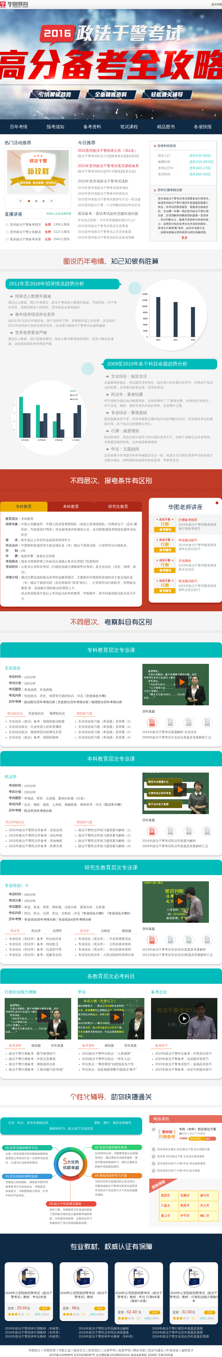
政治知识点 (15, 713)
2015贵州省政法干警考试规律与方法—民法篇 (109, 199)
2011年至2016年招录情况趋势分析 (46, 283)
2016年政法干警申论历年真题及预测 (177, 1332)
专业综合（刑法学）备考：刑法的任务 (35, 939)
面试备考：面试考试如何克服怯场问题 (108, 213)
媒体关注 (79, 1350)
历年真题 (148, 711)
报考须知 (55, 126)
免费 (48, 224)
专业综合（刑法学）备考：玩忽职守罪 (35, 949)
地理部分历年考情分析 (106, 702)
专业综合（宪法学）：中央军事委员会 (104, 939)
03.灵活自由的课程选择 (22, 1176)
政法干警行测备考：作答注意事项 (32, 1059)
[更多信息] (129, 171)
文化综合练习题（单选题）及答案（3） (105, 732)
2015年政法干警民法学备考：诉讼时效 (35, 835)
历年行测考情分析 (169, 190)
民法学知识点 (15, 822)
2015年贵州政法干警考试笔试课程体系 (108, 166)
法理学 (57, 931)
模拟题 (126, 931)
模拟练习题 (84, 713)
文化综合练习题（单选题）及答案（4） (105, 737)
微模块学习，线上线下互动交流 (71, 1128)
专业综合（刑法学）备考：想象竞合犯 (35, 955)
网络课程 (161, 1119)
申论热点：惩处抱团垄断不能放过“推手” (109, 1069)
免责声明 (124, 1350)
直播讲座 (13, 214)
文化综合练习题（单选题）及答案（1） (105, 721)
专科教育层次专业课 (111, 650)
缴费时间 (164, 162)
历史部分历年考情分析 (73, 702)
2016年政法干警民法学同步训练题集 (104, 1332)
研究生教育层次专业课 (111, 867)
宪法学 (84, 931)
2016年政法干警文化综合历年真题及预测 (180, 1336)
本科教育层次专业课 (111, 759)
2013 (152, 724)
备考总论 (159, 992)
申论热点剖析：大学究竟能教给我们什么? (107, 220)
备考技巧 (161, 1045)
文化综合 (185, 560)
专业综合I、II (16, 885)
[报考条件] (117, 156)
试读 (44, 1308)
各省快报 (203, 126)
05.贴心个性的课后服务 (65, 1203)
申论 (82, 992)
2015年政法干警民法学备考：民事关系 (35, 846)
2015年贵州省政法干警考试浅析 (103, 181)
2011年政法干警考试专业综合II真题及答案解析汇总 (177, 955)
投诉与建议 (156, 1350)
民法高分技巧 (188, 581)
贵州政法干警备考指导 (25, 224)
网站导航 (139, 1350)
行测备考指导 (188, 520)
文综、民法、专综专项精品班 (28, 1122)
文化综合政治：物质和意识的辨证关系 (35, 732)
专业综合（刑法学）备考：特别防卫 (34, 944)
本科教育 (71, 506)
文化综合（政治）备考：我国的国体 (34, 737)
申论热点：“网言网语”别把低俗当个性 (108, 1064)
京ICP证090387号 (84, 1355)
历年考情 (19, 126)
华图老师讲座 (185, 507)
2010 (207, 724)
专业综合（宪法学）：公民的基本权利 (104, 944)
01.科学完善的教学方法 (22, 1148)
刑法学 (15, 931)
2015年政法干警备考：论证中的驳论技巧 (183, 1069)
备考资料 (92, 126)
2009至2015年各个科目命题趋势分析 (147, 364)
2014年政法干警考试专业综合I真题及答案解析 (174, 949)
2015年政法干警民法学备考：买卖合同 (35, 830)
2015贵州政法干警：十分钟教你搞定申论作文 (109, 205)
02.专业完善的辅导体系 (111, 1147)
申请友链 (172, 1350)
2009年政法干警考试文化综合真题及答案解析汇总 (176, 737)
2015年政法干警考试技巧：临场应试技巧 (183, 1064)
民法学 (11, 777)
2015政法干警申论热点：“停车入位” (106, 1059)
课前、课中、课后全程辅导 (112, 1122)
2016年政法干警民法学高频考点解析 (104, 1328)
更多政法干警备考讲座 (25, 239)
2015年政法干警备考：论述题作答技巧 (182, 1059)
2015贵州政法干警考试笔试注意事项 (103, 226)
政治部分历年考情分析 (39, 702)
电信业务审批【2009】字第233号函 (152, 1355)
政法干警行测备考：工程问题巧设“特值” (36, 1069)
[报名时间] (132, 156)
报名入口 (164, 155)
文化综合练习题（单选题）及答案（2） (105, 726)
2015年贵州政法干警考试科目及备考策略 (106, 237)
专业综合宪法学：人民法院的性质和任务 (106, 955)
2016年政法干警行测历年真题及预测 (177, 1328)
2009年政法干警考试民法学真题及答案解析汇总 (175, 846)
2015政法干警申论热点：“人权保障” (106, 1053)
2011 (189, 724)
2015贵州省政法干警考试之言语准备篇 (104, 231)
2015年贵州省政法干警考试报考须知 (103, 187)
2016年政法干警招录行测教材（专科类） (33, 1332)
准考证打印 (165, 168)
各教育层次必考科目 (111, 976)
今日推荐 (87, 142)
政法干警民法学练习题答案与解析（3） (105, 840)
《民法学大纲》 (113, 804)
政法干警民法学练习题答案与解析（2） (105, 835)
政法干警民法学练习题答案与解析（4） (105, 846)
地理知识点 (57, 713)
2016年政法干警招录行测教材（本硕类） (33, 1328)
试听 (208, 1138)
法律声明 (109, 1350)
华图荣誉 (49, 1350)
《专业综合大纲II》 (119, 913)
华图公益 (64, 1350)
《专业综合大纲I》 (93, 913)
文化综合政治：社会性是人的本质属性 (35, 726)
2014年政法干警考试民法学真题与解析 (169, 840)
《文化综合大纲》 (95, 696)
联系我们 (94, 1350)
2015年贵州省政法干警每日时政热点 (103, 193)
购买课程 (195, 1138)
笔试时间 (164, 174)
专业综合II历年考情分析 (75, 919)
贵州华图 (216, 4)
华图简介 (34, 1350)
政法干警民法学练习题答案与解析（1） (105, 830)
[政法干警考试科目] (91, 171)
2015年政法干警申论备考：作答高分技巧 (183, 1053)
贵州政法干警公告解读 (25, 231)
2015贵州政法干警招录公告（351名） (108, 150)
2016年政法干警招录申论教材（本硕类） (33, 1336)
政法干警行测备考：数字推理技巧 (32, 1053)
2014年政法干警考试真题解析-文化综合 (169, 732)
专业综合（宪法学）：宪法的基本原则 (104, 949)
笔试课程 (129, 126)
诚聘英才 (187, 1350)
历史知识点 (36, 713)
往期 (48, 239)
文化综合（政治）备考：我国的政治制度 (37, 721)
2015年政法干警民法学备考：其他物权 (35, 840)
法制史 (105, 931)
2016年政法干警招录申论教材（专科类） (107, 1336)
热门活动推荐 (18, 142)
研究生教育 (118, 506)
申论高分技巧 (188, 540)
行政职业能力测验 (21, 992)
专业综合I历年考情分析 (40, 919)
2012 (170, 724)
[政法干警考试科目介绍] (94, 156)
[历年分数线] (113, 171)
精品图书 (166, 126)
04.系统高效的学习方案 (111, 1175)
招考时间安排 (166, 146)
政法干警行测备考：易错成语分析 (32, 1064)
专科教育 (24, 506)
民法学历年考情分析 (38, 811)
